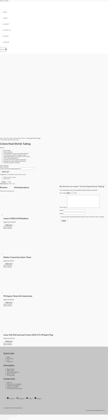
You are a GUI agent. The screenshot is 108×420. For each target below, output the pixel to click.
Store (5, 18)
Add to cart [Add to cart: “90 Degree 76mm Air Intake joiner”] (8, 302)
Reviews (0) (6, 179)
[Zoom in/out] (15, 416)
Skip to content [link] (4, 1)
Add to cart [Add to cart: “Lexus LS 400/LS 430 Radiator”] (8, 225)
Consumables (3, 139)
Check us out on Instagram (14, 384)
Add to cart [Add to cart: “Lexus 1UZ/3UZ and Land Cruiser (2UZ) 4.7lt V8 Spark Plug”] (8, 341)
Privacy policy (11, 375)
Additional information (9, 177)
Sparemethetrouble (19, 138)
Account (6, 24)
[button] (4, 165)
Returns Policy (11, 373)
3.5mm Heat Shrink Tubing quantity (9, 168)
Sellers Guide (10, 370)
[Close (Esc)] (2, 416)
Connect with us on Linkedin (14, 388)
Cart (8, 360)
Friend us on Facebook (13, 385)
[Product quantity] (27, 169)
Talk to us (9, 382)
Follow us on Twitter (12, 387)
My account (10, 358)
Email (62, 213)
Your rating (63, 193)
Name (62, 210)
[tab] (54, 177)
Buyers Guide (10, 369)
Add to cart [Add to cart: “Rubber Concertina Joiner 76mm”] (8, 264)
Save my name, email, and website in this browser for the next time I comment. (83, 216)
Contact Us (7, 30)
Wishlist (6, 36)
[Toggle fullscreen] (11, 416)
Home (5, 12)
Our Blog (6, 42)
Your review (63, 207)
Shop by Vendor (8, 138)
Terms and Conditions (13, 372)
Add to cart (5, 171)
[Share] (6, 416)
